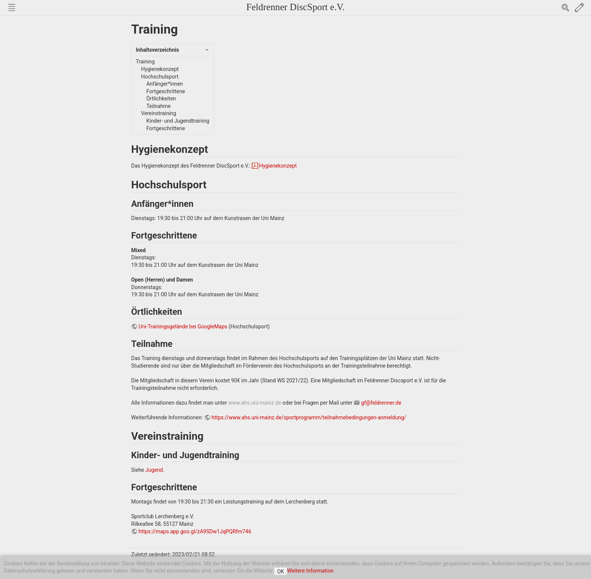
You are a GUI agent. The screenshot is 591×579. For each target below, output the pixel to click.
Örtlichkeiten (161, 98)
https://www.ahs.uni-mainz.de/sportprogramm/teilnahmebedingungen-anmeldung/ (308, 417)
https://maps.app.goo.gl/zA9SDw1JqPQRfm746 (195, 531)
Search (565, 7)
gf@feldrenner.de (381, 403)
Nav (11, 7)
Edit (579, 7)
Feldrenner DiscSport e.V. (295, 7)
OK (280, 571)
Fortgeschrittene (165, 91)
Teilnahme (158, 106)
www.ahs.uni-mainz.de (254, 403)
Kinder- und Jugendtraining (177, 121)
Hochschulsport (159, 77)
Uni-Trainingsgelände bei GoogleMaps (183, 326)
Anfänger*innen (164, 84)
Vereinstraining (158, 113)
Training (145, 62)
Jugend (154, 470)
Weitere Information (310, 571)
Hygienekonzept (160, 69)
